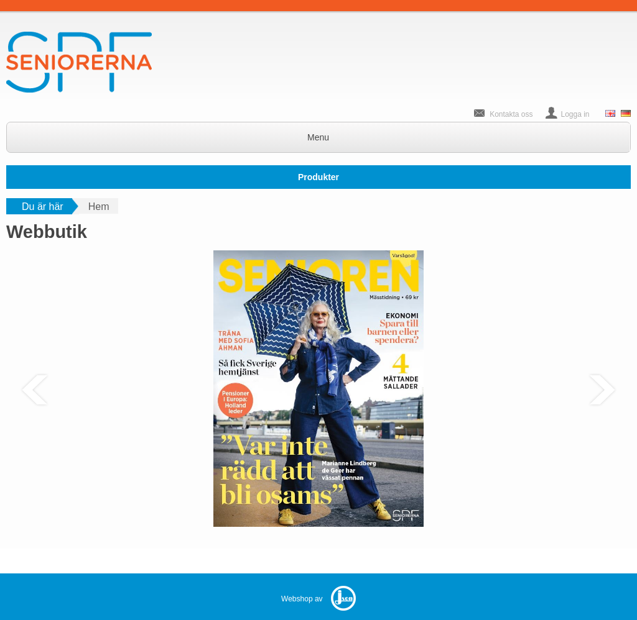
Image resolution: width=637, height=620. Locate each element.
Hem (98, 206)
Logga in (575, 114)
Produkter (318, 177)
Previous (35, 390)
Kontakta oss (511, 114)
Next (602, 390)
